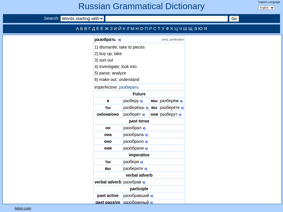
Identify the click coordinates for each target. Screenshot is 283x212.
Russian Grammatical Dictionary (141, 6)
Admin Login (23, 208)
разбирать (129, 87)
